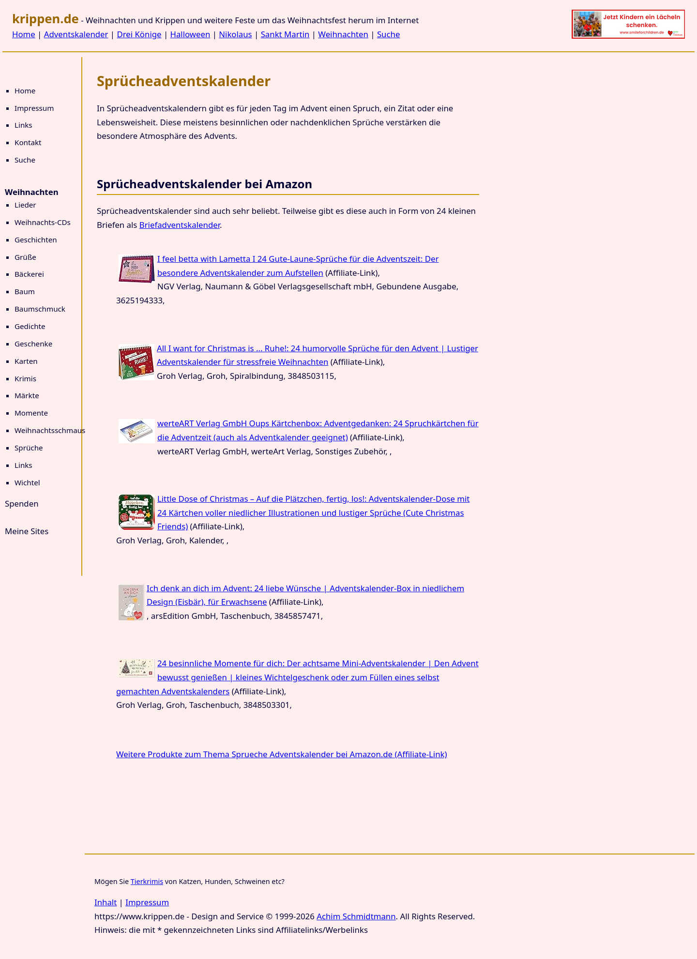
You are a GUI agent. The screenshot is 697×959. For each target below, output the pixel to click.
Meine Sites (26, 531)
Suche (388, 34)
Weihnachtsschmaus (50, 430)
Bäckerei (29, 274)
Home (23, 34)
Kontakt (28, 142)
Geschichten (36, 239)
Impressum (34, 108)
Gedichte (30, 326)
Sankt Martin (285, 34)
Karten (26, 361)
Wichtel (27, 482)
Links (23, 125)
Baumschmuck (40, 309)
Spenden (22, 503)
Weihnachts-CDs (43, 222)
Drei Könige (139, 34)
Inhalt (105, 902)
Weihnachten (343, 34)
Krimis (25, 378)
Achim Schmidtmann (356, 916)
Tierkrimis (147, 881)
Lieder (25, 205)
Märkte (27, 395)
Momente (31, 413)
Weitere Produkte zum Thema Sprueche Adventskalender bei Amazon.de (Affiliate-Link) (281, 754)
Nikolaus (235, 34)
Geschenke (33, 343)
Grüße (25, 257)
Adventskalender (76, 34)
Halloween (190, 34)
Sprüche (29, 447)
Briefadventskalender (179, 224)
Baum (25, 291)
